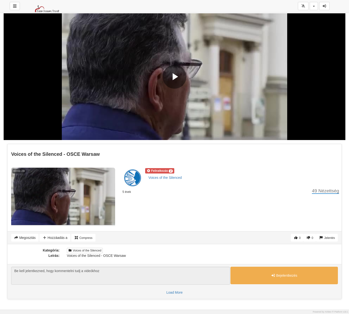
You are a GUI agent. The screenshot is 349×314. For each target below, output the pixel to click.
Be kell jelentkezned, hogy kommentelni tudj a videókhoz (120, 276)
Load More (175, 292)
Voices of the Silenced (165, 178)
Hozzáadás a (54, 238)
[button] (159, 170)
